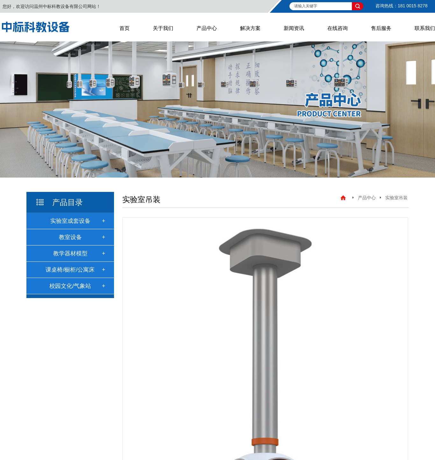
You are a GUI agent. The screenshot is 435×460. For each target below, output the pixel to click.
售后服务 (381, 28)
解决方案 (250, 28)
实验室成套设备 (70, 221)
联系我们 (425, 28)
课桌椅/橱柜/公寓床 (70, 270)
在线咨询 (337, 28)
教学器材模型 (70, 253)
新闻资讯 (294, 28)
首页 (124, 28)
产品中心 (206, 28)
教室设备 (70, 237)
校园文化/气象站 (70, 286)
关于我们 (163, 28)
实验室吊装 (396, 197)
